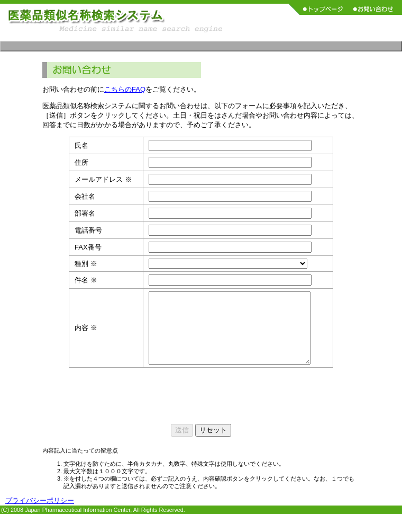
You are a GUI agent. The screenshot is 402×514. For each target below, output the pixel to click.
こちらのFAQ (124, 89)
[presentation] (201, 396)
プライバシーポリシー (39, 500)
